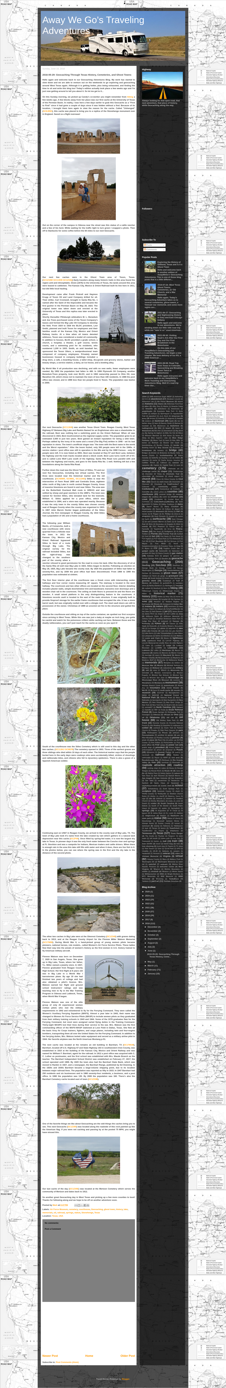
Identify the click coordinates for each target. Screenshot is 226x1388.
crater (165, 497)
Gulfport (156, 583)
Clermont (145, 484)
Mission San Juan (157, 678)
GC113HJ (59, 749)
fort (153, 536)
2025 (147, 891)
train (174, 841)
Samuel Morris (174, 776)
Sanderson (175, 780)
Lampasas (149, 636)
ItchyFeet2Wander (173, 609)
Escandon (160, 524)
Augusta (171, 418)
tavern (163, 828)
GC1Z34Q (67, 280)
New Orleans (157, 702)
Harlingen (169, 586)
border (176, 445)
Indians (159, 606)
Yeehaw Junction (171, 881)
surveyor (146, 826)
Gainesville (163, 551)
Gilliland (145, 576)
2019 (147, 915)
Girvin (154, 576)
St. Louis (169, 813)
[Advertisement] (88, 1328)
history (119, 1209)
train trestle (147, 844)
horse (178, 596)
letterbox (166, 636)
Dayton (158, 509)
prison (159, 750)
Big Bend (179, 431)
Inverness (172, 606)
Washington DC (148, 862)
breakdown (147, 450)
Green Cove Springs (172, 578)
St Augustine (160, 811)
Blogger (125, 1379)
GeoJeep (161, 565)
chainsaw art (173, 469)
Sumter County (164, 823)
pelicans (176, 733)
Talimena (166, 826)
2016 (147, 923)
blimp (144, 438)
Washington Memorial (166, 862)
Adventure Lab (148, 401)
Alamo (161, 404)
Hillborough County (150, 591)
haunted (179, 585)
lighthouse (177, 638)
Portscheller (168, 742)
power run (173, 745)
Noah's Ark (171, 705)
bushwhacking (166, 455)
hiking (130, 97)
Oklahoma (155, 717)
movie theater (173, 688)
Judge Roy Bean (149, 621)
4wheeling (179, 397)
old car (170, 717)
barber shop (147, 423)
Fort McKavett (174, 539)
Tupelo (170, 846)
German (145, 573)
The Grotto (149, 836)
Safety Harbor (165, 773)
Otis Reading (155, 725)
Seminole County (164, 791)
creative (174, 497)
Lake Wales (178, 633)
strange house (148, 823)
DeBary (168, 509)
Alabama (149, 404)
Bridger (145, 453)
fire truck (157, 531)
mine (155, 670)
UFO (178, 848)
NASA (144, 695)
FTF (155, 548)
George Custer (165, 568)
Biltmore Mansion (152, 435)
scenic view (166, 786)
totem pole (165, 838)
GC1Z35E (74, 1189)
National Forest (171, 695)
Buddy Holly (175, 453)
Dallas (155, 504)
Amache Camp (177, 406)
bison (178, 435)
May (150, 962)
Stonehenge (87, 1212)
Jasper (160, 614)
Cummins (145, 502)
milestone (167, 668)
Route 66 (168, 771)
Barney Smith (166, 423)
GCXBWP (60, 479)
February (152, 970)
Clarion (153, 482)
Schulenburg (153, 789)
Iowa (181, 606)
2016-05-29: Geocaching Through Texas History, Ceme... (163, 955)
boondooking (147, 445)
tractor (156, 841)
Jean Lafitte (170, 614)
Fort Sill (145, 541)
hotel (144, 601)
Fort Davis (164, 536)
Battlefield (174, 426)
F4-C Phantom (159, 526)
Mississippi (173, 677)
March (151, 965)
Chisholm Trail (172, 474)
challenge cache (149, 471)
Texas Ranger (177, 833)
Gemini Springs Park (150, 559)
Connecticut (164, 489)
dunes (180, 516)
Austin (180, 418)
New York (145, 705)
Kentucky (146, 623)
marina (156, 653)
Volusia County (153, 859)
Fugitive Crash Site (172, 548)
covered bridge (165, 494)
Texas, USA (57, 1216)
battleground (147, 428)
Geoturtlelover (173, 570)
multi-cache (165, 690)
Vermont (156, 853)
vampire (176, 851)
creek (144, 499)
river (153, 762)
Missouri (165, 680)
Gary (153, 553)
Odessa (156, 715)
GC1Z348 (111, 936)
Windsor (165, 871)
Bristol (153, 453)
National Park (149, 697)
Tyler (159, 848)
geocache (177, 558)
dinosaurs (160, 511)
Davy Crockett (172, 506)
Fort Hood (176, 536)
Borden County (163, 445)
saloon (177, 773)
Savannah (175, 783)
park (181, 730)
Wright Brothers (173, 874)
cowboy (155, 497)
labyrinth (172, 628)
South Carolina (167, 803)
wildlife (145, 871)
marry (157, 655)
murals (177, 690)
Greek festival (156, 578)
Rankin (176, 755)
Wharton (156, 869)
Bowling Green (148, 448)
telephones (174, 831)
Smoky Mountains (158, 801)
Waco (164, 859)
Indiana (148, 606)
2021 (147, 907)
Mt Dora (154, 690)
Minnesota (175, 670)
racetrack (145, 755)
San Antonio (161, 778)
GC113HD (80, 479)
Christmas (160, 476)
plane (152, 740)
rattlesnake (146, 758)
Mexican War (147, 665)
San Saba (149, 780)
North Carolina (163, 707)
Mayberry (176, 658)
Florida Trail (168, 534)
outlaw (145, 728)
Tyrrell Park (169, 848)
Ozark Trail (168, 728)
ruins (178, 771)
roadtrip (178, 765)
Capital (156, 465)
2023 (147, 899)
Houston (157, 601)
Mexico (160, 665)
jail (166, 611)
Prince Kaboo (174, 747)
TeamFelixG (174, 828)
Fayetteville (158, 529)
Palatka (154, 730)
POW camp (160, 745)
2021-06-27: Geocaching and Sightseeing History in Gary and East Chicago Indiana (169, 316)
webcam (164, 864)
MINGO (164, 670)
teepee (161, 831)
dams (180, 504)
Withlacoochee (150, 874)
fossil (176, 543)
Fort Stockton (157, 541)
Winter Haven (177, 871)
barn (156, 423)
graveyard (173, 576)
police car (172, 740)
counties (172, 491)
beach (168, 428)
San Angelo (147, 778)
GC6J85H (47, 111)
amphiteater (147, 411)
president (160, 747)
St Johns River (157, 813)
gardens (145, 553)
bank (171, 421)
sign (143, 798)
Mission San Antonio (160, 675)
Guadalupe (167, 581)
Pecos (164, 733)
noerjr (180, 705)
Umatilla (145, 851)
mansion (146, 653)
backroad (159, 421)
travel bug (168, 844)
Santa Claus (159, 783)
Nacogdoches (174, 693)
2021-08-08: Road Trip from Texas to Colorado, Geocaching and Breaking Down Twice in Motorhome (170, 368)
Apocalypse (165, 413)
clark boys (164, 482)
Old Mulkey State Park (165, 720)
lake (126, 1209)
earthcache (159, 519)
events (145, 526)
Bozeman (176, 448)
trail (165, 841)
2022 (147, 903)
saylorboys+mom (149, 786)
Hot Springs (175, 599)
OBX (156, 710)
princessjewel (147, 750)
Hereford (156, 588)
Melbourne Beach (176, 660)
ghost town (109, 1209)
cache (155, 460)
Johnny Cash (147, 619)
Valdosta (165, 851)
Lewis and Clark (152, 638)
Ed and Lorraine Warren (154, 522)
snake (170, 801)
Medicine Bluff (147, 660)
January (152, 973)
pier (178, 735)
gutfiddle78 (167, 583)
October (152, 935)
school (179, 785)
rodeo (163, 768)
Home (89, 1355)
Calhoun (163, 463)
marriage (148, 655)
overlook (156, 728)
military (179, 668)
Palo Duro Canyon (167, 730)
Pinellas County (163, 738)
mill (147, 670)
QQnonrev (150, 752)
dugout (172, 516)
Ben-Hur (157, 431)
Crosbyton (159, 499)
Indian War (178, 604)
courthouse (84, 1209)
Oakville (148, 710)
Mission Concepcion (163, 673)
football (180, 534)
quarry (177, 752)
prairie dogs (147, 747)
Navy (178, 697)
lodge (168, 645)
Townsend (146, 841)
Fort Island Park (160, 539)
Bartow (177, 423)
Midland (156, 668)
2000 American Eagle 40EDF (161, 397)
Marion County (177, 653)
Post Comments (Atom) (67, 1362)
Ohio (176, 714)
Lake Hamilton (177, 631)
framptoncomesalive (150, 546)
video (177, 853)
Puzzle (180, 749)
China (159, 474)
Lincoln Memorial (149, 643)
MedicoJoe (161, 660)
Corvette (145, 492)
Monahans (146, 683)
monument (171, 682)
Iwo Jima (145, 611)
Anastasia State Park (166, 411)
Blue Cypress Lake (159, 438)
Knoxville (153, 626)
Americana (175, 409)
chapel (164, 471)
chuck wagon (173, 476)
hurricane (146, 604)
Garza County (163, 553)
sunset (177, 823)
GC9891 (70, 479)
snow (178, 801)
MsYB (144, 690)
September (153, 939)
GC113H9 (57, 280)
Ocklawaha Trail (174, 712)
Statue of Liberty (173, 818)
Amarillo (149, 409)
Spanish (154, 808)
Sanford (145, 783)
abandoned (156, 399)
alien (147, 406)
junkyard (164, 621)
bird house (167, 435)
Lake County (152, 631)
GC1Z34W (48, 280)
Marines (165, 653)
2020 (147, 911)
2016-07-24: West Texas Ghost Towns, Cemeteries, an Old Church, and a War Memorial (168, 290)
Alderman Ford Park (175, 404)
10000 (144, 397)
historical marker (165, 593)
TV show (179, 846)
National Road (166, 697)
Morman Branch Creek (151, 685)
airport (180, 401)
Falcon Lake (174, 526)
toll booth (153, 838)
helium (147, 588)
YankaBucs (174, 879)
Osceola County (159, 723)
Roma (171, 768)
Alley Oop (156, 406)
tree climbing (147, 846)
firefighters (168, 531)
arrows (152, 418)
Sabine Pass (152, 773)
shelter (153, 796)
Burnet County (148, 455)
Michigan (145, 668)
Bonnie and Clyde (171, 443)
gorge (162, 576)
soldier (154, 803)
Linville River (164, 643)
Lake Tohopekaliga (163, 633)
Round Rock (156, 771)
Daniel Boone (153, 506)
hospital (164, 599)
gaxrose (176, 556)
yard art (155, 881)
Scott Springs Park (171, 789)
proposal (169, 750)
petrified (161, 735)
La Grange (152, 628)
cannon (175, 463)
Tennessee (147, 833)
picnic (170, 735)
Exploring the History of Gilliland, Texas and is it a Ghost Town (169, 264)
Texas (97, 1212)
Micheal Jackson (173, 665)
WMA (162, 874)
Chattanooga (178, 471)
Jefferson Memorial (171, 616)
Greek (144, 578)
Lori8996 (158, 648)
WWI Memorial (167, 876)
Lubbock (146, 650)
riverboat (164, 762)
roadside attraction (153, 765)
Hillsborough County (171, 591)
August (151, 943)
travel (158, 844)
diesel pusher (147, 511)
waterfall (152, 864)
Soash (144, 803)
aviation (148, 421)
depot (177, 509)
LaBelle (162, 628)
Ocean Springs (158, 712)
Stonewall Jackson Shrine (168, 821)
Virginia (166, 856)
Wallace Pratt (175, 859)
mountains (155, 688)
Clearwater (176, 482)
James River (149, 614)
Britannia (163, 453)
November (153, 931)
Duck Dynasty (160, 516)
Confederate (148, 489)
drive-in (177, 514)
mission (145, 673)
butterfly (155, 458)
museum (146, 692)
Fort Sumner (172, 541)
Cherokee (149, 474)
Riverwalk (176, 762)
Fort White (160, 543)
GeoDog (146, 565)
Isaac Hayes (149, 609)
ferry (169, 529)
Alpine (165, 406)
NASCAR (155, 695)
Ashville (161, 418)
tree (178, 844)
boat (167, 440)
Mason (177, 655)
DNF (178, 511)
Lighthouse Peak (154, 641)
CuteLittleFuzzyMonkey (164, 502)
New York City (158, 705)
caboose (145, 460)
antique (154, 413)
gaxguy (166, 556)
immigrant (167, 604)
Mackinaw (166, 650)
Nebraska (145, 700)
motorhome (169, 685)
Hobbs (159, 596)
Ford (146, 536)
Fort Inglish (146, 539)
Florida (154, 534)
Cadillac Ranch (148, 463)
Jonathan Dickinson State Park (168, 619)
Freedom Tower (167, 546)
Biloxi (180, 433)
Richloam (166, 760)
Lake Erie (164, 631)
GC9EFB (69, 749)
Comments (150, 249)
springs (69, 1212)
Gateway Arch (153, 556)
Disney (170, 511)
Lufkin (156, 650)
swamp (156, 826)
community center (167, 487)
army (144, 418)
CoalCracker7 (173, 484)
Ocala (163, 710)
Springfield (175, 808)
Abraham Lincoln (173, 399)
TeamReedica (147, 831)
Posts (148, 245)
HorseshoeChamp (150, 599)
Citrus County (169, 479)
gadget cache (148, 551)
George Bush (147, 568)
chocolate (146, 476)
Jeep (181, 614)
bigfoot (159, 433)
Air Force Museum (59, 1209)
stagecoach (150, 816)
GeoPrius (176, 565)
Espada (170, 524)
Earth (147, 519)
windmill (154, 871)
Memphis (167, 663)
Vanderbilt (146, 853)
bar (179, 421)
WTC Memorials (149, 876)
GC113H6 (67, 427)
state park (146, 818)
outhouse (176, 725)
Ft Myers (145, 548)
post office (146, 745)
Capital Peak (168, 465)
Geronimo (156, 573)
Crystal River (173, 499)
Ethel (178, 524)
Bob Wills (176, 440)
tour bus (176, 838)
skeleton (169, 798)
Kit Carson (170, 623)
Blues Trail (157, 440)
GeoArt (165, 558)
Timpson (171, 836)
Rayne (157, 758)
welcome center (167, 866)
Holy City (169, 596)
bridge (173, 450)
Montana (158, 683)
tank (146, 828)
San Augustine (177, 778)
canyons (145, 465)
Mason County (148, 658)
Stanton (163, 816)
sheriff (161, 796)
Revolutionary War (150, 760)
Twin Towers (149, 848)
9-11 (146, 399)
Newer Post (50, 1355)
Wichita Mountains (172, 869)
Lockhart (158, 645)
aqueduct (152, 416)
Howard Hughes (172, 601)
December (153, 927)
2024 (147, 895)
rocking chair (152, 768)
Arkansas (176, 416)
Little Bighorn (177, 643)
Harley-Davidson (155, 586)
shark (177, 791)
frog (178, 546)
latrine (158, 636)
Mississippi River (149, 680)
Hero (165, 588)
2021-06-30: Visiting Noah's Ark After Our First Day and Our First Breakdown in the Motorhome (170, 340)
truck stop (161, 846)
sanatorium (162, 780)
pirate (144, 740)
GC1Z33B (93, 1079)
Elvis (151, 524)
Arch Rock (164, 416)
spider (164, 808)
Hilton (144, 593)
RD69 (165, 758)
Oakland (179, 707)
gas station (177, 553)
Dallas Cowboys (167, 504)
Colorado (145, 487)
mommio (176, 680)
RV (143, 773)
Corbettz (176, 489)
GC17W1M (129, 1045)
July (150, 947)
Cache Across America (170, 460)
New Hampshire (170, 700)
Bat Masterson (159, 426)
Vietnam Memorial (150, 856)
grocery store (149, 580)
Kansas (176, 621)
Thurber (161, 836)
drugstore (146, 516)
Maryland (167, 655)
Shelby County (148, 794)
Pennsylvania (148, 735)
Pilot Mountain (147, 738)
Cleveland (158, 484)
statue (77, 1212)
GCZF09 (74, 838)
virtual (179, 856)
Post (178, 742)
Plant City (162, 740)
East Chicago (177, 519)
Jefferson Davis (152, 616)
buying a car (167, 458)
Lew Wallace (178, 636)
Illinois (156, 604)
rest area (175, 757)
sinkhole (159, 798)
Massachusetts (164, 658)
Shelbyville (162, 794)
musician (160, 693)
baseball (145, 426)
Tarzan (154, 828)
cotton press (158, 492)
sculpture (146, 791)
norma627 (149, 707)
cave (178, 465)
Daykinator (146, 509)
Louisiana (172, 648)
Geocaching (97, 1209)
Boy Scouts (163, 447)
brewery (160, 450)
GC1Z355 (72, 1126)
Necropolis (156, 700)
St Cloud (173, 811)
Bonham (155, 443)
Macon (177, 650)
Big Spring (149, 433)
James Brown (177, 611)
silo (150, 798)
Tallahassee (178, 826)
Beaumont (146, 431)
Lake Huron (149, 633)
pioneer (176, 737)
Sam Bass (146, 776)
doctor (144, 514)
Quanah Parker (164, 752)
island (160, 609)
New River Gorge (173, 702)
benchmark (168, 431)
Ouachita (166, 725)
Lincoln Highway (173, 641)
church (146, 479)
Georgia (158, 570)
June (150, 951)
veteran (166, 853)
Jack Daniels (157, 611)
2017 (147, 919)
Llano (147, 645)
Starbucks (174, 816)
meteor (177, 663)
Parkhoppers (152, 733)
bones (144, 443)
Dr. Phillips (166, 514)
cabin (177, 458)
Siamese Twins (174, 796)
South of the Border (160, 806)
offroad (167, 715)
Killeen (158, 623)
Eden (169, 522)
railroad (61, 1212)
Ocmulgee (146, 715)
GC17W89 (48, 942)
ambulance (162, 409)
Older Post (128, 1355)
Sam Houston (159, 776)
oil (55, 1212)
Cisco (158, 479)
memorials (47, 1212)
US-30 (155, 851)
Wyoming (159, 879)
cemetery (73, 1209)
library (166, 638)
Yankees (145, 881)
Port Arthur (155, 742)
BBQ (159, 428)
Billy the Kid (170, 433)
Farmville (145, 529)
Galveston (176, 551)
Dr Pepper (155, 514)
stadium (180, 813)
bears (177, 428)
